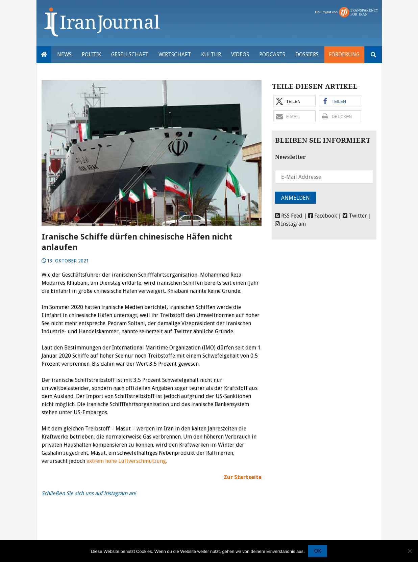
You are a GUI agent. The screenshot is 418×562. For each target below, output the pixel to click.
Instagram (290, 224)
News (64, 54)
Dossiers (307, 54)
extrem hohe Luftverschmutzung (126, 461)
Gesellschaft (129, 54)
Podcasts (272, 54)
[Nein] (409, 550)
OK (317, 551)
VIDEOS (240, 54)
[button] (294, 101)
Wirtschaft (174, 54)
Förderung (344, 54)
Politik (91, 54)
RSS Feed (288, 216)
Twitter (355, 216)
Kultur (211, 54)
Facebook (322, 216)
